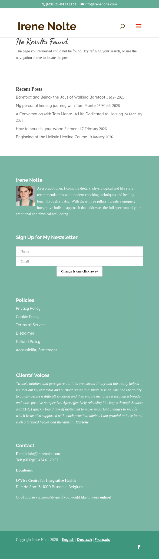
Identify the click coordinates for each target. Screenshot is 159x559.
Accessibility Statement (36, 350)
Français (102, 539)
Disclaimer (25, 333)
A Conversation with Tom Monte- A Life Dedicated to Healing (69, 114)
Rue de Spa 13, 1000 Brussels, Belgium (49, 486)
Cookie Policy (27, 316)
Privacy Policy (28, 308)
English (68, 539)
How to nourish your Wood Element (47, 128)
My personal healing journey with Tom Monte (56, 105)
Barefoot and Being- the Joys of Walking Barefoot (60, 97)
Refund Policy (28, 341)
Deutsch (84, 539)
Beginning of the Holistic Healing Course (51, 136)
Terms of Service (31, 324)
